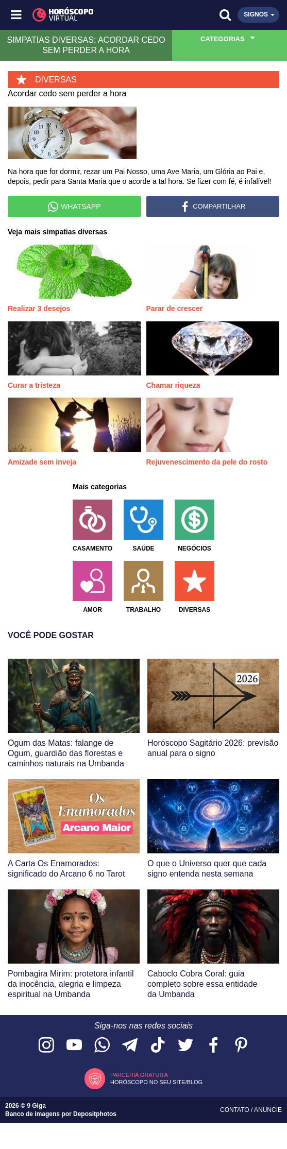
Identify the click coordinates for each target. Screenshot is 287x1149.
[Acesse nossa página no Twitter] (185, 1045)
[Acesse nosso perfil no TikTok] (157, 1045)
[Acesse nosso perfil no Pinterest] (241, 1045)
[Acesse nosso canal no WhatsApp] (102, 1045)
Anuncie (268, 1109)
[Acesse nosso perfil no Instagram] (46, 1045)
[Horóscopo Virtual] (80, 15)
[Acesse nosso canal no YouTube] (74, 1045)
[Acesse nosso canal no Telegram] (130, 1045)
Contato (235, 1109)
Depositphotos (94, 1114)
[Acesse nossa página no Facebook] (213, 1045)
